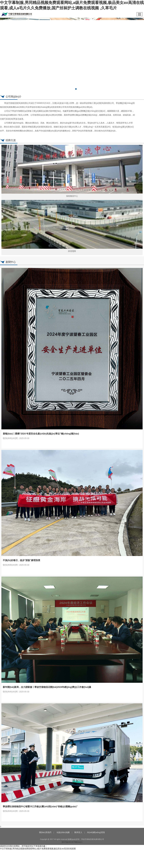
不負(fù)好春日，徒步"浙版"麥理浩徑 (21, 560)
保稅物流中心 (72, 196)
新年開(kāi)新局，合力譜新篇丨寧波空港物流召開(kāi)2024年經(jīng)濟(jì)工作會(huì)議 (47, 687)
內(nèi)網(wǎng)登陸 (96, 832)
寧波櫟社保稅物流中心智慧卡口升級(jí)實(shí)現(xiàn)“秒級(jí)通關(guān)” (40, 806)
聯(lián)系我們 (45, 832)
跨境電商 (72, 251)
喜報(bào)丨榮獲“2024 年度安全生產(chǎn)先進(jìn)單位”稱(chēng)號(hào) (41, 433)
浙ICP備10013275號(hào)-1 (72, 842)
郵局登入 (78, 832)
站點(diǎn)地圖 (63, 832)
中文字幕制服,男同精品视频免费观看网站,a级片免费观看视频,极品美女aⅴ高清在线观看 (38, 848)
